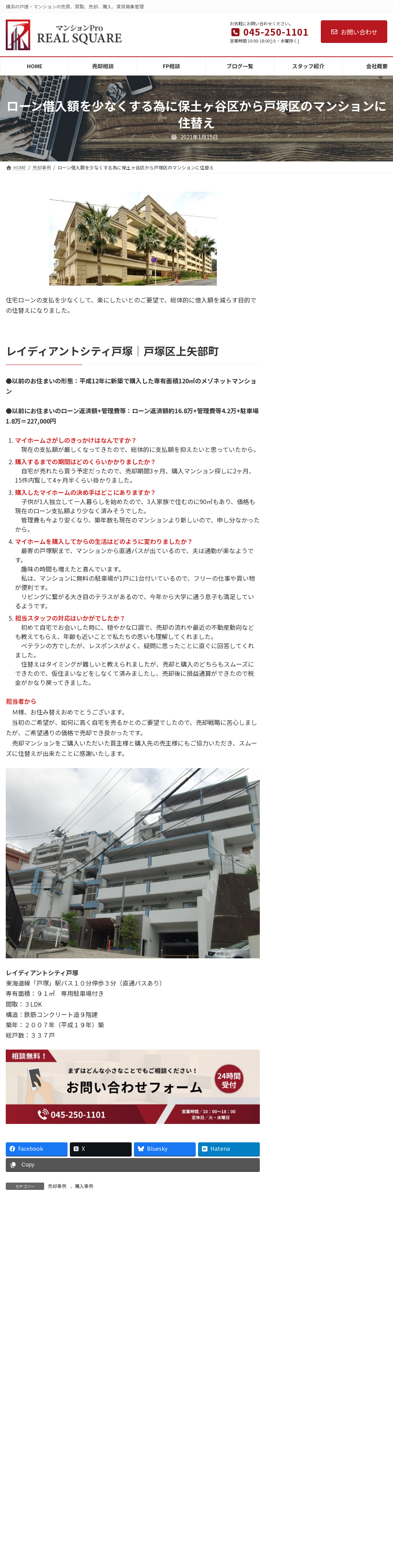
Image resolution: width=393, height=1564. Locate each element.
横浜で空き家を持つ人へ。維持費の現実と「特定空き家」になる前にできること (337, 1389)
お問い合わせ (354, 31)
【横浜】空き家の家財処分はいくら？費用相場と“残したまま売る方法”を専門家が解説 (337, 1346)
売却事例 (57, 1186)
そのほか (270, 1552)
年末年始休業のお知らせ (321, 1295)
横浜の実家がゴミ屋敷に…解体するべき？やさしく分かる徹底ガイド (337, 1430)
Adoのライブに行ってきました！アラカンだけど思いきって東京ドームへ (337, 1473)
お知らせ (270, 1536)
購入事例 (84, 1186)
